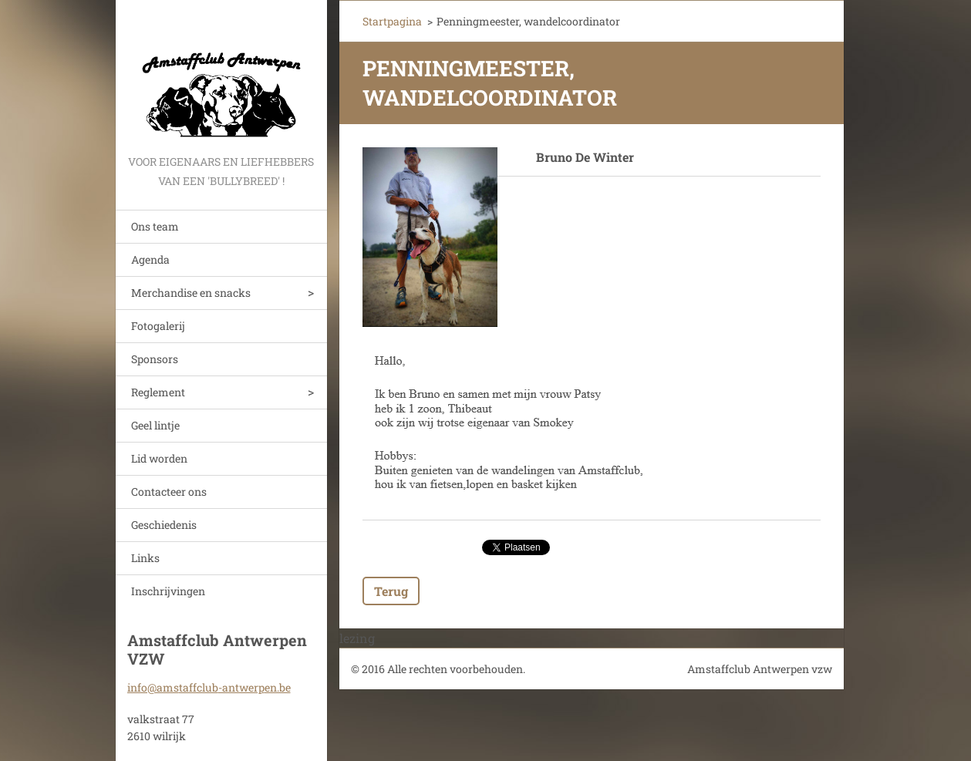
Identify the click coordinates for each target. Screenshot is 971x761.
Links (145, 558)
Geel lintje (155, 425)
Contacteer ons (169, 491)
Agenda (150, 259)
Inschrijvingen (168, 591)
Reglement (158, 392)
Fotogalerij (158, 325)
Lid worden (159, 458)
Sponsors (154, 359)
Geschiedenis (164, 524)
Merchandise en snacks (191, 292)
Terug (391, 591)
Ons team (155, 226)
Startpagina (392, 21)
